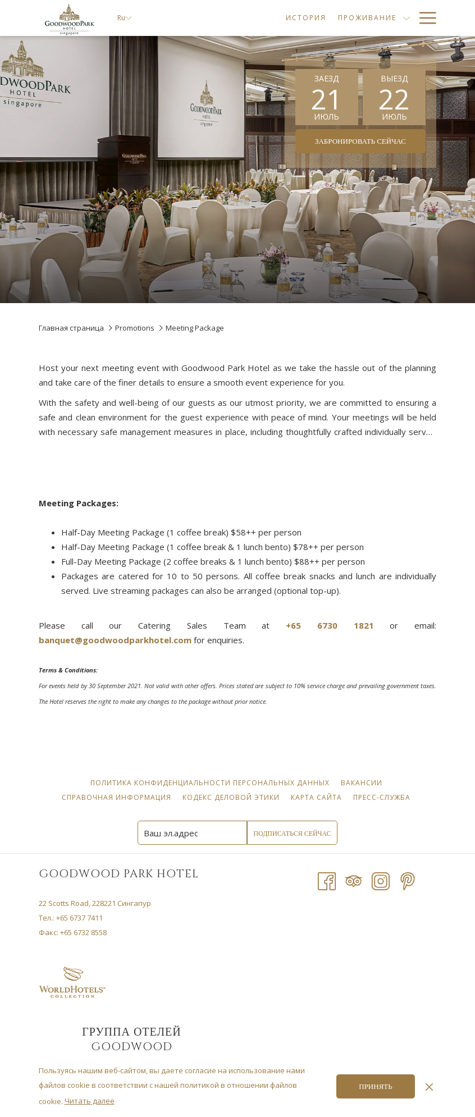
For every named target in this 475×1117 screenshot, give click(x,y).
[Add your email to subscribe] (192, 833)
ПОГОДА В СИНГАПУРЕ (341, 998)
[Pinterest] (408, 880)
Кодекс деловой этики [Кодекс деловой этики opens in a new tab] (232, 797)
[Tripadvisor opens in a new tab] (354, 880)
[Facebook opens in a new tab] (327, 880)
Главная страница (71, 328)
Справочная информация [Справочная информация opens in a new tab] (118, 797)
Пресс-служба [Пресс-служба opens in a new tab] (383, 797)
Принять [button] (375, 1087)
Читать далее (90, 1101)
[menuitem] (199, 18)
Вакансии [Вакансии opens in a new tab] (363, 783)
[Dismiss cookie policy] (429, 1086)
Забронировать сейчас (360, 141)
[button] (326, 97)
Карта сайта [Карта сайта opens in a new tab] (318, 797)
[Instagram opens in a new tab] (381, 880)
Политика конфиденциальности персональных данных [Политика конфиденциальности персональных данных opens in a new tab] (211, 783)
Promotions (134, 328)
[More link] (423, 18)
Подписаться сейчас (292, 833)
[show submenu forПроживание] (300, 18)
